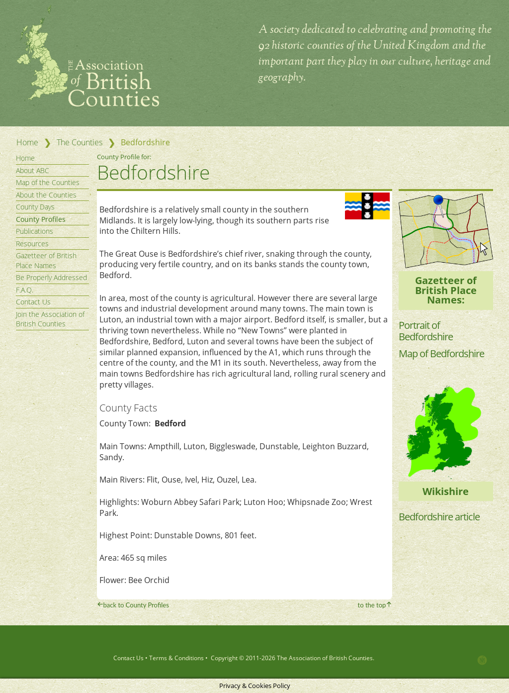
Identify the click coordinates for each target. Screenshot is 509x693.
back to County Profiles (136, 605)
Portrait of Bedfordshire (426, 330)
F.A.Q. (24, 290)
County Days (35, 206)
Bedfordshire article (439, 516)
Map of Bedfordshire (441, 353)
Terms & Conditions (176, 658)
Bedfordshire (153, 172)
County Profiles (41, 219)
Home (27, 142)
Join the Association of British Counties (50, 319)
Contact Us (33, 301)
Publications (34, 231)
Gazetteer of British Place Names (46, 260)
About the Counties (46, 194)
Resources (32, 243)
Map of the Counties (48, 182)
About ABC (32, 170)
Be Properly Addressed (51, 277)
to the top (372, 605)
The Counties (79, 142)
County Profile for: (125, 156)
